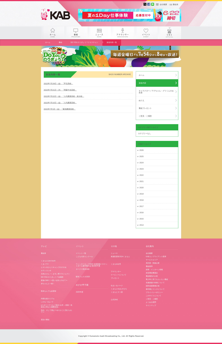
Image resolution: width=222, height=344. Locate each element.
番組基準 (149, 266)
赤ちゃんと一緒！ (48, 284)
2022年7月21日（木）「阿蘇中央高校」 (60, 90)
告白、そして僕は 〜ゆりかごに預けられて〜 (56, 311)
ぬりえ (141, 100)
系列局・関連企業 (152, 263)
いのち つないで (47, 302)
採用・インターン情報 (154, 270)
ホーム (52, 32)
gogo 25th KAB (58, 15)
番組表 (175, 4)
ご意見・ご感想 (145, 116)
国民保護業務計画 (152, 286)
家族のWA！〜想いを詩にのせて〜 (54, 280)
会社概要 (163, 4)
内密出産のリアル (48, 299)
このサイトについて (153, 296)
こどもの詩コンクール (84, 257)
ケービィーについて (118, 275)
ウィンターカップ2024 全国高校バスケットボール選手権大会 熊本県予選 (91, 265)
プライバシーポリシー (154, 292)
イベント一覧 (81, 253)
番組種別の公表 (152, 276)
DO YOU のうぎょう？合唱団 (52, 277)
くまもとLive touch (48, 261)
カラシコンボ (46, 271)
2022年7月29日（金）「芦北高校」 (58, 83)
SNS (169, 32)
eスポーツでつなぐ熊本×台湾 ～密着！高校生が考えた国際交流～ (56, 306)
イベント (146, 32)
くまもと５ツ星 (117, 292)
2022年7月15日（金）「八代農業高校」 (60, 103)
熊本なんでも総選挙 (48, 291)
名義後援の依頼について (155, 283)
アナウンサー (122, 32)
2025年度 (79, 292)
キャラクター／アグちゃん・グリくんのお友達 (156, 92)
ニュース (99, 32)
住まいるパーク (117, 286)
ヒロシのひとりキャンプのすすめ (53, 267)
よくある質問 (151, 302)
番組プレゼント (145, 108)
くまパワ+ (45, 264)
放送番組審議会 (152, 273)
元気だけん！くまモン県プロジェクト (55, 274)
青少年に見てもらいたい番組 (157, 279)
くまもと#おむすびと (119, 289)
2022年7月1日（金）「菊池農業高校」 (60, 109)
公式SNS (114, 300)
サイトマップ (151, 305)
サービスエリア (152, 260)
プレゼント (115, 278)
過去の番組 (45, 320)
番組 (76, 32)
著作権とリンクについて (155, 289)
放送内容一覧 (112, 42)
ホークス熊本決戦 (82, 269)
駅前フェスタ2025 (83, 277)
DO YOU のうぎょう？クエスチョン (84, 42)
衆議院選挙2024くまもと (120, 257)
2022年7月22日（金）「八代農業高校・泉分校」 (64, 96)
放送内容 (142, 83)
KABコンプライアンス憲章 (156, 257)
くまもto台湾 (116, 264)
